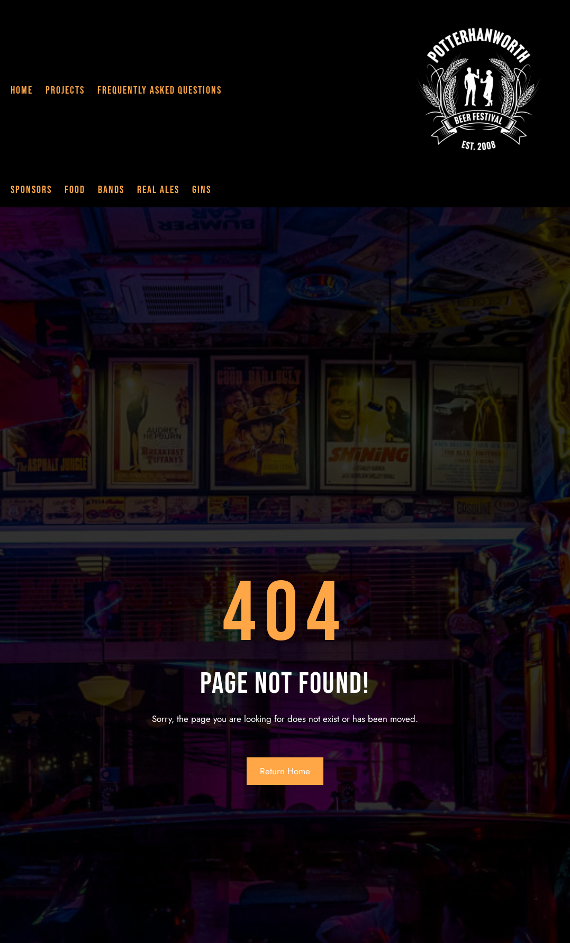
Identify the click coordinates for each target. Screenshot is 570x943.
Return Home (285, 771)
